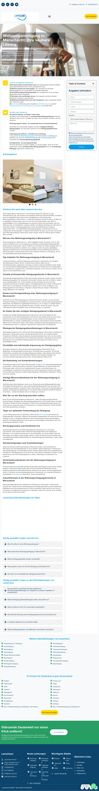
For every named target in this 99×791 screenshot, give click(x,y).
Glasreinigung (37, 133)
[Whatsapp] (93, 786)
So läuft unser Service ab (18, 152)
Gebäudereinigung (15, 133)
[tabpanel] (33, 229)
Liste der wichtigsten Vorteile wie (21, 110)
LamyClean (15, 131)
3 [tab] (36, 252)
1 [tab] (30, 252)
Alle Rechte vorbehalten (24, 788)
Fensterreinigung (27, 133)
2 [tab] (33, 252)
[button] (49, 16)
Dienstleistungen (43, 131)
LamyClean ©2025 (8, 788)
